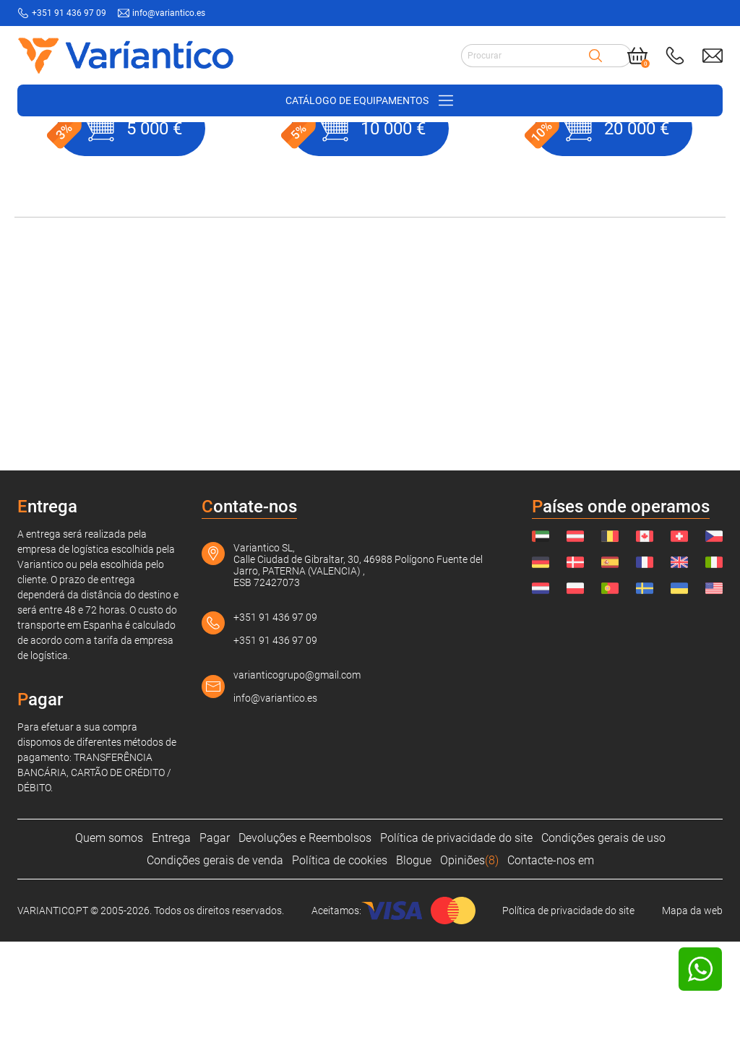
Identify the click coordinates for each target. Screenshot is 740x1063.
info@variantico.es (275, 819)
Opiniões (469, 982)
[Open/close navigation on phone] (370, 100)
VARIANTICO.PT (50, 145)
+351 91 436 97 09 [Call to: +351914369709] (69, 13)
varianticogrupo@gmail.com (297, 796)
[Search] (595, 55)
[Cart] (637, 56)
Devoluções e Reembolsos (304, 959)
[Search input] (524, 55)
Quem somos (109, 959)
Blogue (413, 982)
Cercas (259, 145)
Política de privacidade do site (456, 959)
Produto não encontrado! (348, 145)
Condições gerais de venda (215, 982)
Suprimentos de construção (165, 145)
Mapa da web (692, 1032)
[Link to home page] (125, 55)
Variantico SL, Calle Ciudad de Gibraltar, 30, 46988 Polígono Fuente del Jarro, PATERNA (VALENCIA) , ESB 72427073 (358, 686)
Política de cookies (339, 982)
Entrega (171, 959)
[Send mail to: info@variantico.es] (712, 56)
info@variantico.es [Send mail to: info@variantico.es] (168, 13)
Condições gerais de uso (603, 959)
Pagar (214, 959)
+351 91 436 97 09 (275, 738)
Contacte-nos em (550, 982)
